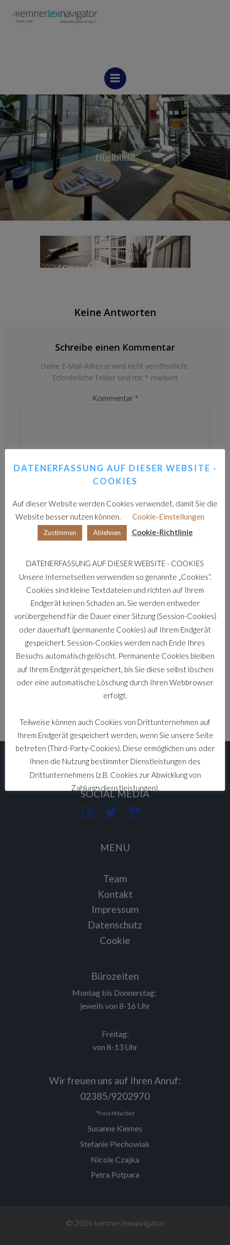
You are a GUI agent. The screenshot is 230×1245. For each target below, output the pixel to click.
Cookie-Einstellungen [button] (168, 516)
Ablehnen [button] (107, 533)
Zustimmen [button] (60, 533)
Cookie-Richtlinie (162, 532)
